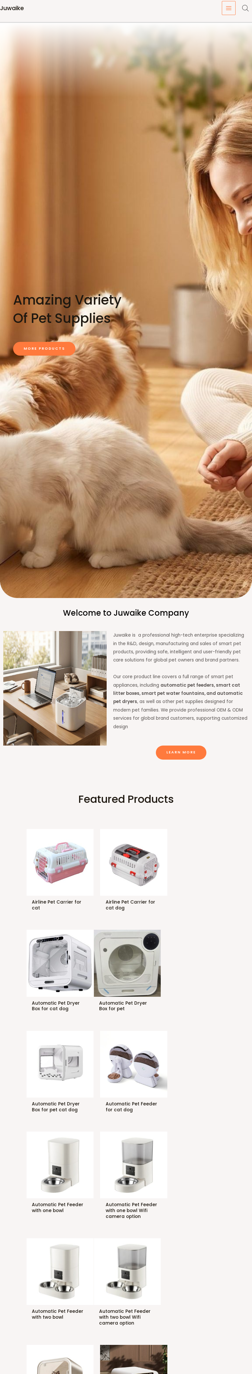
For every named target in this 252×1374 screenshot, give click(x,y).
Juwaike (12, 8)
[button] (44, 349)
